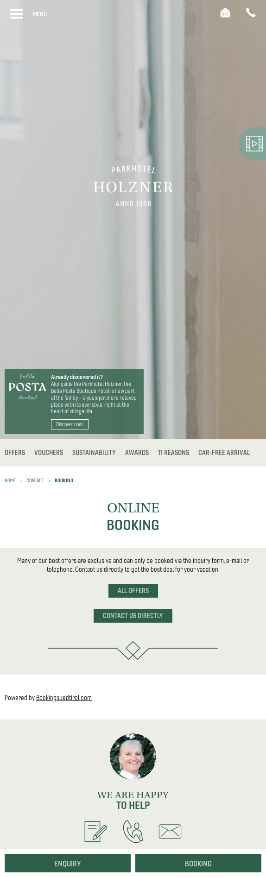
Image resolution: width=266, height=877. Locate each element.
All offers (133, 591)
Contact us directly (133, 616)
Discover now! (69, 424)
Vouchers (48, 452)
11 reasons (173, 452)
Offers (15, 452)
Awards (137, 452)
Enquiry (67, 863)
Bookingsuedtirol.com (64, 698)
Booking (198, 863)
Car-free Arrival (224, 452)
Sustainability (94, 452)
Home (10, 480)
